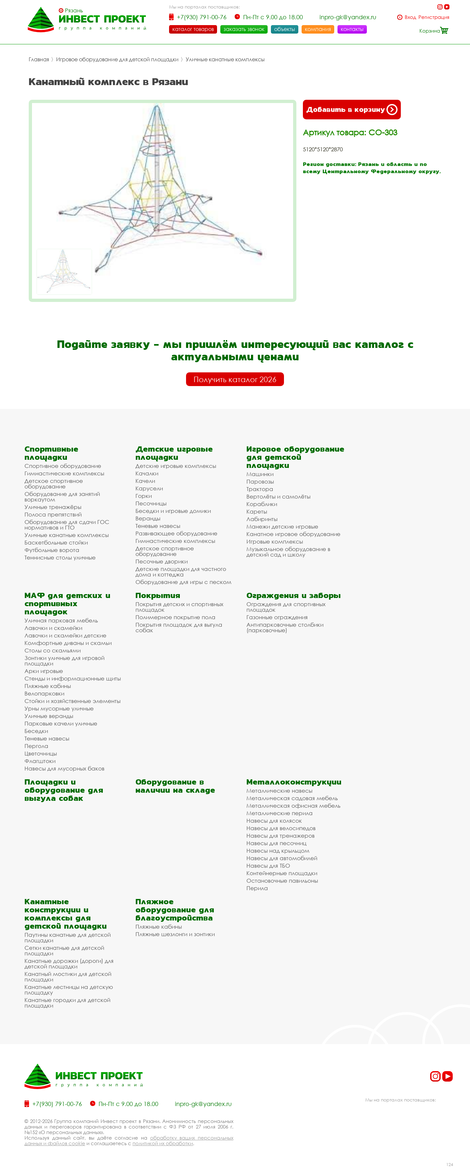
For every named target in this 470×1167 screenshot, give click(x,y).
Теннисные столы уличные (60, 557)
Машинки (260, 474)
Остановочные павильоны (282, 880)
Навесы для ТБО (268, 865)
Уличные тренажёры (52, 507)
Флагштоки (39, 761)
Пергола (36, 746)
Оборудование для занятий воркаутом (62, 496)
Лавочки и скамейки (53, 628)
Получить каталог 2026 (235, 379)
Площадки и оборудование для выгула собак (63, 790)
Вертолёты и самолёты (278, 496)
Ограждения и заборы (293, 595)
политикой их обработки (163, 1143)
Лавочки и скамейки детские (65, 635)
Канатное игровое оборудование (293, 534)
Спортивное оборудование (62, 466)
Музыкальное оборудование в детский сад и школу (288, 551)
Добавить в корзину (352, 109)
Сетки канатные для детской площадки (64, 950)
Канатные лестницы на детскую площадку (68, 989)
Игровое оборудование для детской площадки (117, 59)
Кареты (256, 511)
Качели (145, 481)
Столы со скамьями (52, 650)
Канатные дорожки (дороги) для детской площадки (69, 963)
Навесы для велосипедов (281, 828)
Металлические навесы (279, 790)
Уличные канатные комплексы (225, 59)
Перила (257, 888)
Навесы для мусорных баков (64, 768)
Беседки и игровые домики (173, 511)
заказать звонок (244, 29)
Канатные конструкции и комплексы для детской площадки (65, 913)
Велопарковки (44, 693)
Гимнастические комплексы (64, 473)
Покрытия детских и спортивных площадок (179, 606)
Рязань (74, 10)
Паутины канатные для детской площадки (67, 937)
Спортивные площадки (51, 453)
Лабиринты (261, 519)
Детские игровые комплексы (175, 466)
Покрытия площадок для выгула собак (178, 627)
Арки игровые (43, 671)
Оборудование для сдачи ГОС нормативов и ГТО (66, 524)
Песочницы (150, 503)
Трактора (259, 489)
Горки (143, 496)
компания (318, 29)
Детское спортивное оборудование (53, 483)
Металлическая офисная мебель (293, 805)
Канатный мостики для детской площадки (67, 976)
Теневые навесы (157, 526)
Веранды (147, 518)
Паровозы (260, 481)
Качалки (146, 473)
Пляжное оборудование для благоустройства (174, 909)
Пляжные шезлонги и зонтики (175, 934)
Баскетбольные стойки (56, 542)
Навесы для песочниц (276, 843)
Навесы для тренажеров (280, 835)
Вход (410, 17)
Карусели (149, 488)
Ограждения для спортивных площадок (285, 606)
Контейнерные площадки (281, 873)
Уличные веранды (48, 716)
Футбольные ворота (51, 550)
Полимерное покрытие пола (175, 617)
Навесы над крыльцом (277, 850)
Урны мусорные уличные (59, 708)
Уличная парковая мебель (61, 620)
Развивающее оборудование (176, 533)
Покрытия (157, 595)
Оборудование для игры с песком (183, 582)
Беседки (36, 731)
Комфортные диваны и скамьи (68, 643)
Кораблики (261, 504)
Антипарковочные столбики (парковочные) (284, 627)
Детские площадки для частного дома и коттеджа (180, 571)
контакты (352, 29)
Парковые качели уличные (60, 723)
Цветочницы (40, 753)
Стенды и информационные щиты (72, 678)
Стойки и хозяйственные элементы (72, 701)
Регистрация (433, 17)
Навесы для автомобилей (281, 858)
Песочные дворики (161, 561)
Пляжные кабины (47, 686)
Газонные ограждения (277, 617)
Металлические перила (279, 813)
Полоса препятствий (53, 514)
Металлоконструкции (293, 782)
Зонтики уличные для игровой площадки (64, 660)
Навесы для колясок (274, 820)
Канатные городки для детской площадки (67, 1002)
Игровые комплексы (274, 541)
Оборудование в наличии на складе (175, 786)
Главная (39, 59)
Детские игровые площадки (174, 453)
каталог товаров (193, 29)
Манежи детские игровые (282, 526)
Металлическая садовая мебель (292, 798)
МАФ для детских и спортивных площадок (67, 603)
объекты (284, 29)
